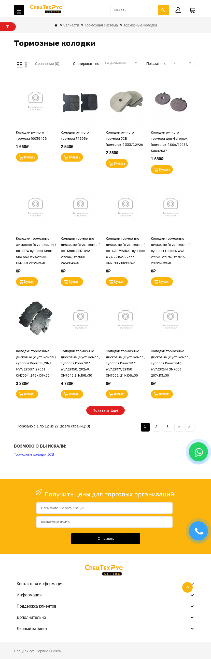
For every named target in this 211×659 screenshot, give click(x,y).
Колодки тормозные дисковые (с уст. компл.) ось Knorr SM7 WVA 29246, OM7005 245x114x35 (81, 251)
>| (189, 427)
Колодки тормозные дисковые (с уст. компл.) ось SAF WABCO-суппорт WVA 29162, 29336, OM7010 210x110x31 (126, 251)
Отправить (106, 538)
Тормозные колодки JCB (34, 454)
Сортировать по (86, 64)
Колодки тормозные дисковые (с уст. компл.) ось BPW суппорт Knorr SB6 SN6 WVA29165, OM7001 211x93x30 (36, 251)
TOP (187, 587)
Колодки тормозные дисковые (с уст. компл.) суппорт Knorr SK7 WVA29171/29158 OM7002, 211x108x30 (126, 363)
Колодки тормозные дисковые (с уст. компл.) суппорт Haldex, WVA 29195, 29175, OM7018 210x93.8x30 (171, 251)
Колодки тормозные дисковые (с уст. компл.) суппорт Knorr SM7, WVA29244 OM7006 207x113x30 (171, 363)
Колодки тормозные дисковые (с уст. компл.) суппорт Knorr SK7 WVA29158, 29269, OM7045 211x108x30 (81, 363)
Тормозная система (101, 25)
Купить (29, 157)
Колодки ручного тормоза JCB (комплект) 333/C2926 (124, 139)
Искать (163, 10)
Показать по (156, 64)
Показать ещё (106, 410)
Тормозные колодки (140, 25)
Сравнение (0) (47, 64)
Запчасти (71, 25)
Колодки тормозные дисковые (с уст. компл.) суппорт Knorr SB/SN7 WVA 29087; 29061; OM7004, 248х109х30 (36, 363)
